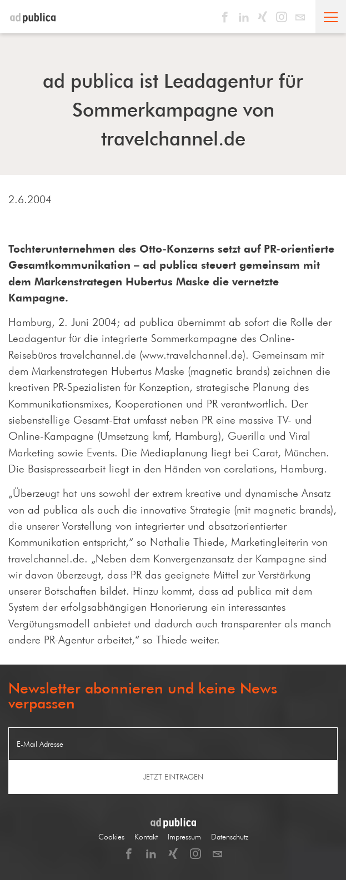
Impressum (184, 837)
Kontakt (146, 837)
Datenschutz (229, 837)
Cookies (111, 837)
